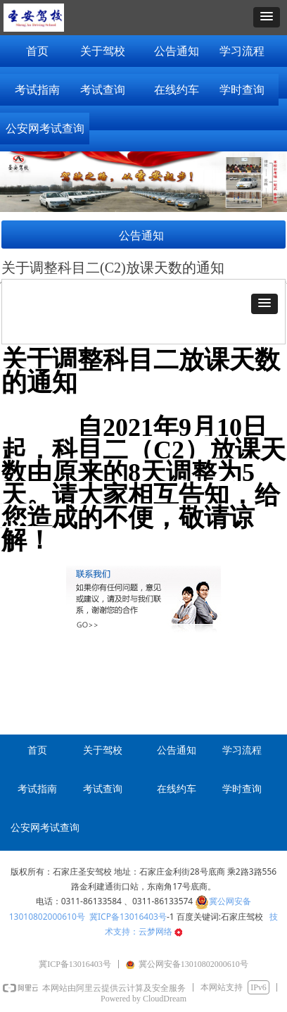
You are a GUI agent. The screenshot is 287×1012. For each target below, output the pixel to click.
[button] (266, 17)
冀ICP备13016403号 (128, 917)
